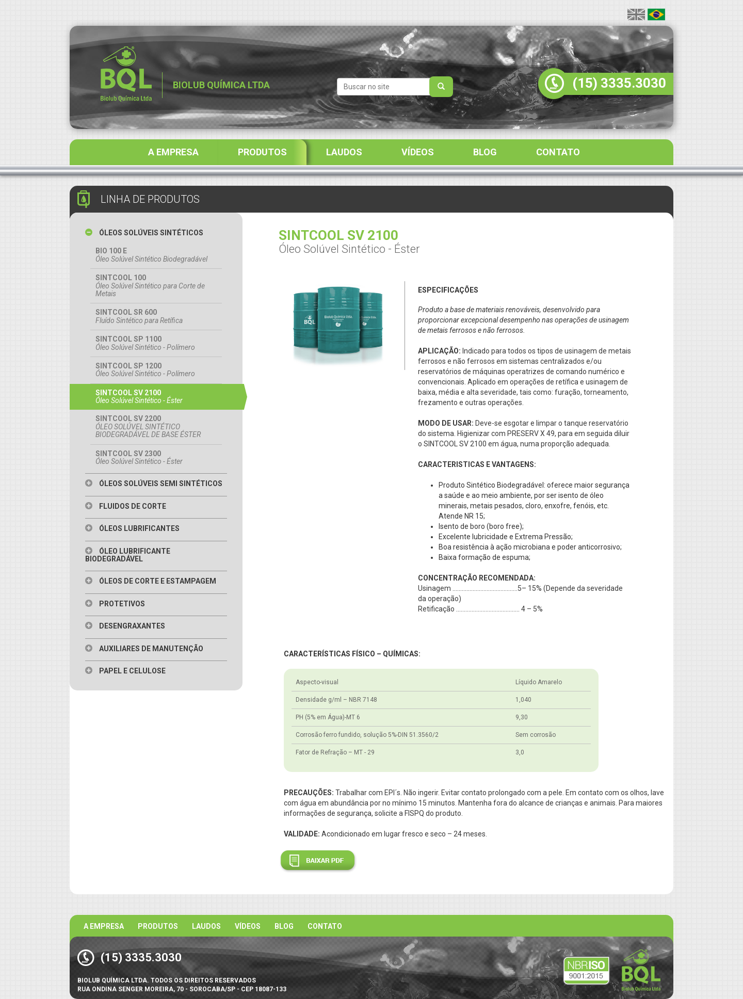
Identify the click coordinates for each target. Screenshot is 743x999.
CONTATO (558, 152)
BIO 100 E (156, 255)
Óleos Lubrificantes (132, 528)
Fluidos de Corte (125, 506)
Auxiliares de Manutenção (144, 648)
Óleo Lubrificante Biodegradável (127, 555)
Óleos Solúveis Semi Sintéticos (153, 483)
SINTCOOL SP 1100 (156, 343)
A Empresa (104, 926)
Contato (325, 926)
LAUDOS (344, 152)
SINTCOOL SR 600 (156, 316)
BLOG (485, 152)
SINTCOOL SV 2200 (156, 426)
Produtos (158, 926)
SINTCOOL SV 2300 (156, 457)
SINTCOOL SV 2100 (156, 397)
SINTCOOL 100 (156, 285)
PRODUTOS (262, 152)
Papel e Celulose (125, 671)
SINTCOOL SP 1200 (156, 370)
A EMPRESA (173, 152)
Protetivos (115, 604)
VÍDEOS (417, 152)
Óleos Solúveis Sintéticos (144, 233)
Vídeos (248, 926)
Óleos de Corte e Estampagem (150, 581)
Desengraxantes (125, 626)
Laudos (206, 926)
